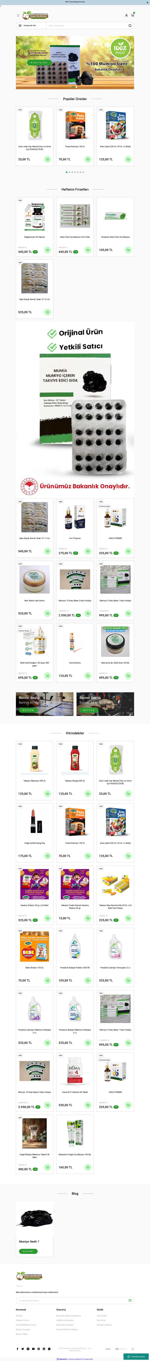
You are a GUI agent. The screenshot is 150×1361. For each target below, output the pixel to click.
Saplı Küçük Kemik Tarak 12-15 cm (34, 299)
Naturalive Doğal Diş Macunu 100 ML (75, 1154)
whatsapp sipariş (136, 1356)
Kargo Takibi (22, 1334)
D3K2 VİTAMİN (115, 538)
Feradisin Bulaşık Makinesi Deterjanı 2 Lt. (75, 1031)
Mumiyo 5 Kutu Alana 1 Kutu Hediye (115, 600)
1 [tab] (73, 87)
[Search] (90, 25)
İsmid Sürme (75, 663)
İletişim (19, 1316)
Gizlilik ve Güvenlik (64, 1320)
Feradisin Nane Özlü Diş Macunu (115, 237)
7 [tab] (83, 172)
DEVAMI (28, 1251)
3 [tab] (72, 172)
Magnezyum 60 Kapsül (34, 237)
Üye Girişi (101, 1320)
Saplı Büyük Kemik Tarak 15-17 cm (34, 538)
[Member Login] (126, 15)
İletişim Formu (22, 1320)
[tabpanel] (75, 62)
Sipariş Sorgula (23, 1329)
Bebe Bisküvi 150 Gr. (35, 967)
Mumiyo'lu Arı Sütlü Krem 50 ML (115, 663)
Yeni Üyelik (102, 1316)
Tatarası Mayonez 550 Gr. (34, 781)
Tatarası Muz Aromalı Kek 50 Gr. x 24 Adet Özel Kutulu (115, 906)
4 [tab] (75, 172)
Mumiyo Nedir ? (29, 1241)
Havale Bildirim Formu (26, 1325)
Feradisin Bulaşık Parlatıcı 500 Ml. (75, 967)
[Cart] (132, 15)
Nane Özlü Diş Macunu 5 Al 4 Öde (75, 237)
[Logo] (35, 15)
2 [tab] (76, 87)
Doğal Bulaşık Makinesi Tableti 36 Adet (34, 1155)
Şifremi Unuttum (104, 1325)
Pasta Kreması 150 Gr (75, 146)
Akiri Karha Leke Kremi (34, 600)
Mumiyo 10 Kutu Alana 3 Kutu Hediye (75, 600)
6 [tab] (80, 172)
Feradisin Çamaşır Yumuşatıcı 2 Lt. (115, 967)
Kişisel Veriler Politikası (67, 1329)
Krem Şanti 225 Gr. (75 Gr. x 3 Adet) (115, 146)
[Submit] (130, 1300)
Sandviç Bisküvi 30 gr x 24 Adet (34, 905)
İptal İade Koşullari (65, 1325)
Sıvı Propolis (75, 538)
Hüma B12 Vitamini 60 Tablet (75, 1092)
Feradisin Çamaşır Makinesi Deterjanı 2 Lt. (34, 1031)
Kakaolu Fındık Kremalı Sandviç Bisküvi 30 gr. (75, 906)
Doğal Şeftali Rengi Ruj (34, 843)
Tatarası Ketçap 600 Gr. (75, 781)
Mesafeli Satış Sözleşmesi (68, 1316)
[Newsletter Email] (75, 1300)
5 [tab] (78, 172)
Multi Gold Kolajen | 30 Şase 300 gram (34, 664)
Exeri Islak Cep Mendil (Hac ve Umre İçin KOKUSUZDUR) (34, 148)
